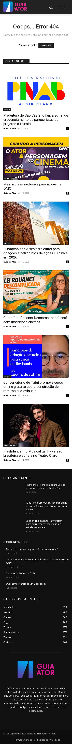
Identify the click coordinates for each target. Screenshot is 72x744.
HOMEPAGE (46, 45)
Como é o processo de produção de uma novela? (32, 549)
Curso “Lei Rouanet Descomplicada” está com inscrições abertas (35, 320)
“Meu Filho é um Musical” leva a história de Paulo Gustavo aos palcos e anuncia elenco (46, 506)
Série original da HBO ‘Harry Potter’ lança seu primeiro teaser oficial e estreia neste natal (44, 524)
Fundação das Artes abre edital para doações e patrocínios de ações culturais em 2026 (35, 253)
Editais (7, 110)
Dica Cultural (9, 445)
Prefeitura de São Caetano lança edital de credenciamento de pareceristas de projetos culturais (35, 119)
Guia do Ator (9, 128)
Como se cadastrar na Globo (21, 573)
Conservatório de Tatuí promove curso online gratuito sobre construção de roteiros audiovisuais (33, 386)
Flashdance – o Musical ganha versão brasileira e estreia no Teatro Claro (32, 453)
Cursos (7, 178)
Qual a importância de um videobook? (26, 584)
